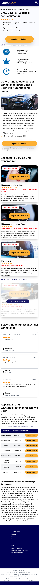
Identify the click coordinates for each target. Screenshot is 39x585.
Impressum (14, 539)
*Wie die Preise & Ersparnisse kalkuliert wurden (14, 45)
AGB (16, 579)
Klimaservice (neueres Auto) (13, 224)
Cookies (21, 579)
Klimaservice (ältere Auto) (12, 185)
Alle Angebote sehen (17, 301)
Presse (13, 537)
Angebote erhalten (32, 435)
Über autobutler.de (16, 548)
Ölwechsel (5, 302)
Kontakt (13, 534)
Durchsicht (6, 261)
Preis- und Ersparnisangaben (19, 550)
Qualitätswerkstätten (17, 552)
